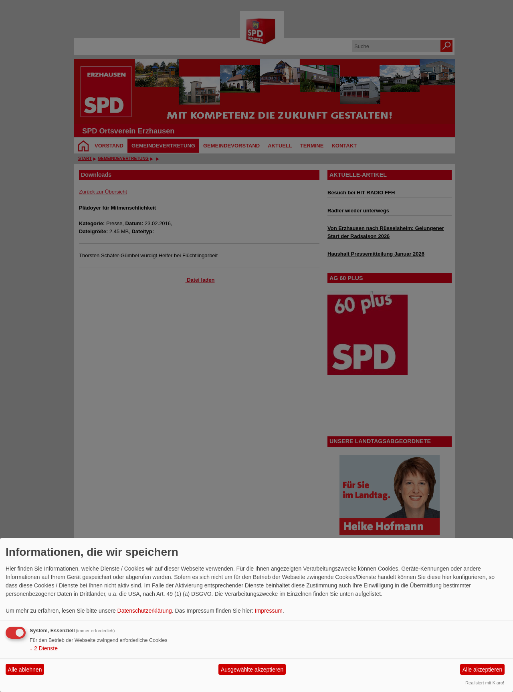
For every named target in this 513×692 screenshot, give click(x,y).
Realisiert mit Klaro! (484, 682)
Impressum (269, 610)
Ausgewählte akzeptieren (252, 669)
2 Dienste (44, 648)
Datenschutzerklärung (144, 610)
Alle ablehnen (25, 669)
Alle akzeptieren (483, 669)
